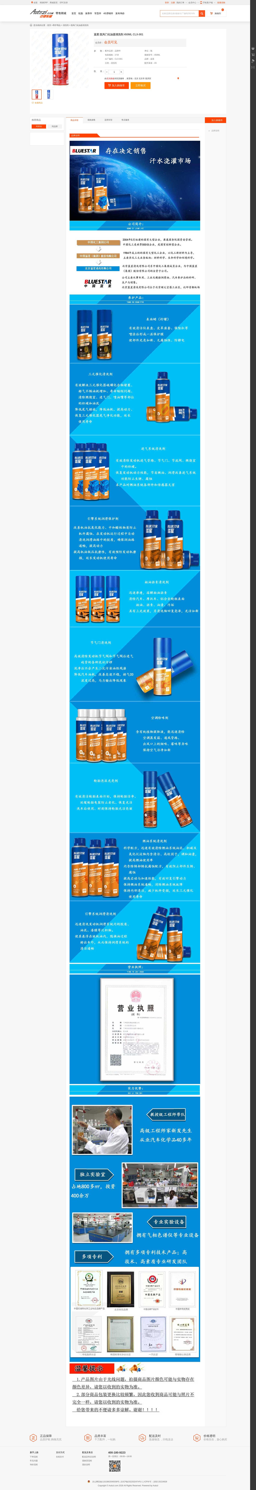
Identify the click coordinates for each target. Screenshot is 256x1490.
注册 (173, 2)
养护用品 (57, 25)
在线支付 (60, 1457)
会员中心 (193, 2)
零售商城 (61, 13)
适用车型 (108, 120)
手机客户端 (207, 2)
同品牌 (55, 126)
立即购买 (140, 85)
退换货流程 (87, 1461)
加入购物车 (116, 85)
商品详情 (74, 120)
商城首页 (54, 2)
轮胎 (80, 13)
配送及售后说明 (89, 1457)
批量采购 (221, 2)
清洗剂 (66, 25)
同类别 (39, 126)
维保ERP (44, 2)
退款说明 (86, 1464)
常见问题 (34, 1461)
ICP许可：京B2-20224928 (155, 1482)
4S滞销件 (108, 13)
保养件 (88, 13)
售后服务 (125, 120)
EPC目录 (64, 2)
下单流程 (34, 1457)
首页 (74, 13)
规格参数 (91, 120)
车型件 (97, 13)
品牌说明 (213, 131)
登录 (167, 2)
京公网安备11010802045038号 (104, 1482)
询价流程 (34, 1464)
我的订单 (181, 2)
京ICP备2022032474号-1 (132, 1482)
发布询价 (120, 13)
